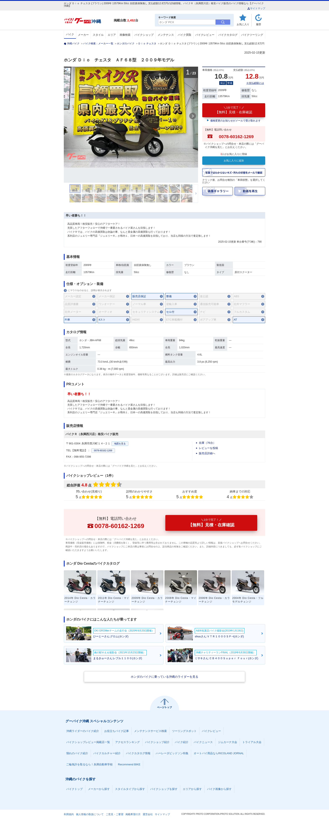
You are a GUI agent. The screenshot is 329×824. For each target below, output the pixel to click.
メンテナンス (166, 34)
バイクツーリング (252, 34)
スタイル (98, 34)
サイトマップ (256, 8)
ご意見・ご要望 (114, 814)
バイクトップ (74, 789)
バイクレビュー (204, 34)
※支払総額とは (255, 83)
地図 (120, 443)
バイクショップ (144, 34)
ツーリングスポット (184, 731)
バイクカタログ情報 (138, 753)
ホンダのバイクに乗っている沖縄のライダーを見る (164, 676)
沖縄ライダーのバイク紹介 (82, 731)
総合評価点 (95, 485)
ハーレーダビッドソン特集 (172, 753)
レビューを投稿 (208, 448)
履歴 (258, 24)
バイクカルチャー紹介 (107, 753)
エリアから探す (192, 789)
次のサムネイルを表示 (195, 193)
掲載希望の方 (133, 814)
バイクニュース (203, 742)
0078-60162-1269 (103, 450)
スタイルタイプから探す (130, 789)
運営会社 (148, 814)
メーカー (83, 34)
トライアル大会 (251, 742)
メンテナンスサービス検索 (150, 731)
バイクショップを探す (164, 789)
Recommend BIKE (129, 764)
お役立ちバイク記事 (116, 731)
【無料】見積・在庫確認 (233, 110)
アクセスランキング (127, 742)
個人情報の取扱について (90, 814)
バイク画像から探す (219, 789)
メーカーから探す (99, 789)
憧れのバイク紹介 (77, 753)
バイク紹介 (181, 742)
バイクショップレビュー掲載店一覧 (88, 742)
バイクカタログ (228, 34)
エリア (112, 34)
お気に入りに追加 (234, 160)
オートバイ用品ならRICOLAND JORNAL (219, 753)
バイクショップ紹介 (157, 742)
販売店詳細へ (207, 453)
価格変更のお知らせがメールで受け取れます (235, 120)
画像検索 (125, 34)
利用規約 (69, 814)
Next (192, 116)
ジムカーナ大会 (227, 742)
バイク (70, 34)
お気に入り (243, 24)
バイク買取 (184, 34)
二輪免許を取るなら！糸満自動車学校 (89, 764)
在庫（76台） (207, 442)
